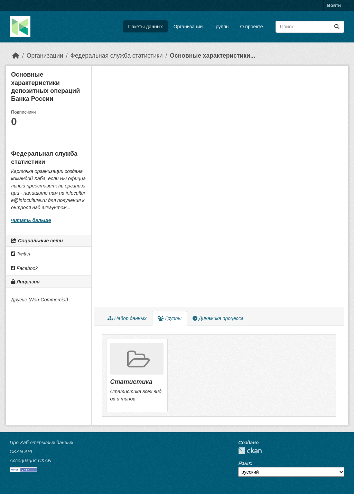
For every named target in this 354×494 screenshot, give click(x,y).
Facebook (24, 268)
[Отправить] (337, 27)
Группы (221, 26)
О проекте (251, 26)
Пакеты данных (145, 26)
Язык (244, 463)
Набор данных (127, 318)
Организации (188, 26)
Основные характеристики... (212, 55)
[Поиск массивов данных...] (310, 27)
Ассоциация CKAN (31, 460)
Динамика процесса (218, 318)
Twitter (21, 253)
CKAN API (21, 451)
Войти (334, 5)
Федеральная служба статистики (117, 55)
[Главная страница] (15, 55)
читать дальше (31, 220)
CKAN (250, 450)
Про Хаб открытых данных (41, 442)
